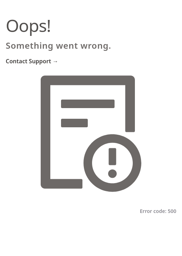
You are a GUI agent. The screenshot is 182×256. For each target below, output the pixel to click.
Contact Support (32, 61)
